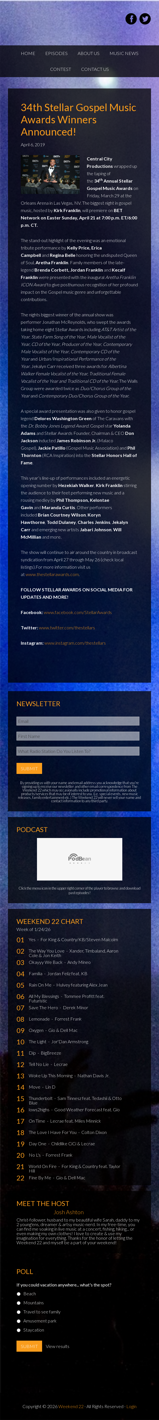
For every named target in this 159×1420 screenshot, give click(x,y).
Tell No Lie (39, 1064)
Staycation (33, 1329)
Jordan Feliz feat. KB (67, 973)
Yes (32, 939)
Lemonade (40, 1018)
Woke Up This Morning (51, 1075)
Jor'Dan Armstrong (69, 1041)
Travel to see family (42, 1311)
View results (57, 1346)
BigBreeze (51, 1052)
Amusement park (40, 1320)
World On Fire (43, 1166)
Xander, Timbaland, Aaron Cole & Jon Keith (73, 953)
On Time (37, 1120)
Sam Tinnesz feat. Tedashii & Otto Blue (75, 1100)
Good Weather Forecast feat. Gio (87, 1109)
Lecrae (61, 1064)
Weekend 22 (71, 1406)
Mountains (33, 1302)
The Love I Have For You (53, 1132)
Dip (33, 1052)
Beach (29, 1293)
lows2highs (39, 1109)
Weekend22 (36, 20)
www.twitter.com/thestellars (67, 627)
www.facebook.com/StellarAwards (78, 612)
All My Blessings (44, 996)
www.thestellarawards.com (52, 574)
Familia (36, 973)
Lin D (50, 1086)
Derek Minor (75, 1007)
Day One (38, 1143)
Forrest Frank (68, 1018)
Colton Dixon (94, 1132)
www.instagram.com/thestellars (75, 643)
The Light (38, 1041)
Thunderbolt (41, 1098)
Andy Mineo (79, 962)
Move (35, 1086)
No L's (35, 1154)
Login (131, 1406)
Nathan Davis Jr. (93, 1075)
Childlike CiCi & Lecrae (73, 1143)
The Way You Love (47, 950)
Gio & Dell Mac (63, 1030)
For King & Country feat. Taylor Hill (74, 1168)
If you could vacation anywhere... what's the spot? (63, 1284)
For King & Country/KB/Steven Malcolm (79, 939)
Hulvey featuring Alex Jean (82, 984)
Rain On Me (40, 984)
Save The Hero (44, 1007)
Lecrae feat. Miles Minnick (75, 1120)
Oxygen (36, 1030)
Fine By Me (40, 1177)
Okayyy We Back (46, 962)
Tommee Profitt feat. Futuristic (66, 998)
